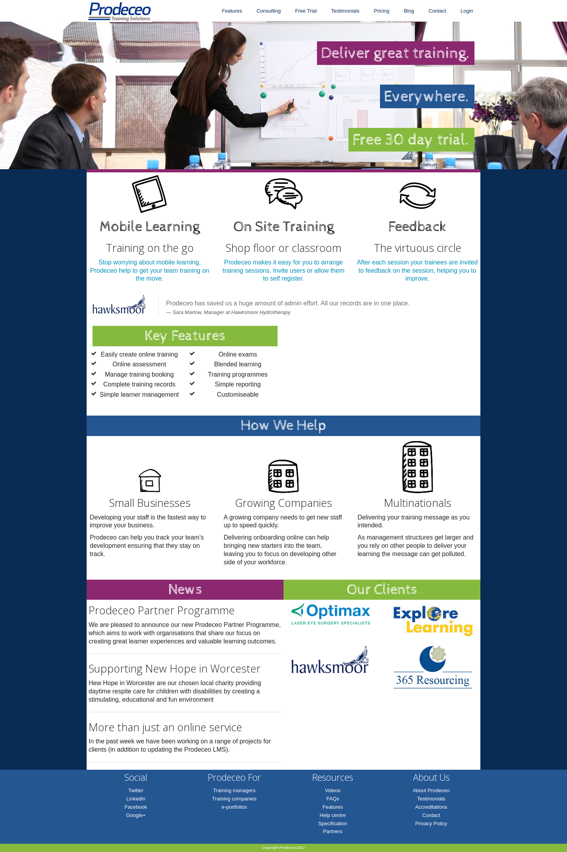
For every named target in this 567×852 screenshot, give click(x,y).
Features (232, 11)
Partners (332, 831)
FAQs (332, 799)
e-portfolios (234, 807)
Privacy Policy (431, 823)
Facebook (135, 807)
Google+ (136, 815)
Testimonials (345, 11)
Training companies (234, 799)
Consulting (268, 11)
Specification (332, 823)
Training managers (234, 790)
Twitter (135, 790)
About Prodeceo (431, 790)
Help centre (333, 815)
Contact (437, 11)
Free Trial (306, 11)
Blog (409, 11)
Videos (333, 790)
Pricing (381, 11)
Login (467, 11)
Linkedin (135, 799)
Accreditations (431, 807)
